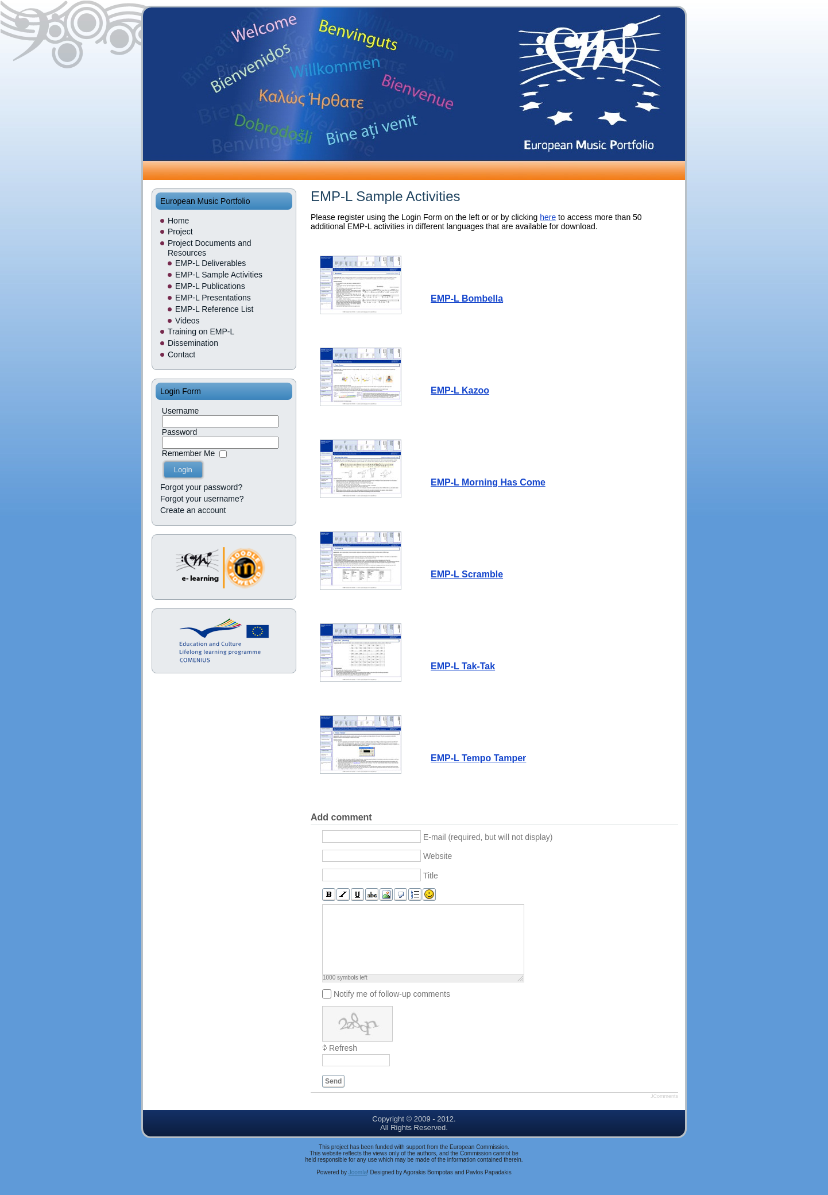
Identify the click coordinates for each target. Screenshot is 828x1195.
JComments (664, 1110)
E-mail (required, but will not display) (488, 836)
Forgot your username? (202, 498)
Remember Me (188, 453)
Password (179, 432)
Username (180, 410)
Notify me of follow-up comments (392, 1007)
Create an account (193, 510)
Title (430, 875)
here (548, 217)
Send (333, 1095)
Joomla (358, 1186)
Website (437, 856)
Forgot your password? (201, 487)
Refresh (343, 1061)
